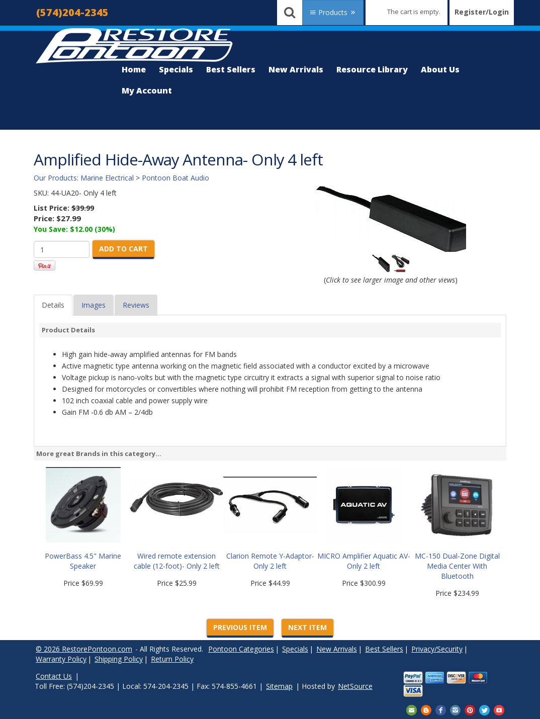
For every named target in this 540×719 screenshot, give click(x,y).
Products (332, 12)
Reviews (136, 305)
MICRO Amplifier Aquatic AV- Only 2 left (363, 561)
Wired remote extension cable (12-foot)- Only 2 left (177, 561)
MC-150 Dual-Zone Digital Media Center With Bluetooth (457, 566)
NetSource (355, 686)
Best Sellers (230, 69)
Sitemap (279, 686)
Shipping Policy (119, 659)
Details (53, 305)
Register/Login (482, 12)
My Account (147, 90)
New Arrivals (295, 69)
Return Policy (172, 659)
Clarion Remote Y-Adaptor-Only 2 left (270, 561)
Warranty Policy (61, 659)
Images (93, 305)
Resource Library (372, 69)
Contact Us (54, 676)
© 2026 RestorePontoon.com (84, 649)
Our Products (55, 178)
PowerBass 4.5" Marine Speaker (83, 561)
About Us (440, 69)
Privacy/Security (437, 649)
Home (134, 69)
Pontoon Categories (241, 649)
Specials (176, 69)
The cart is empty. (413, 11)
